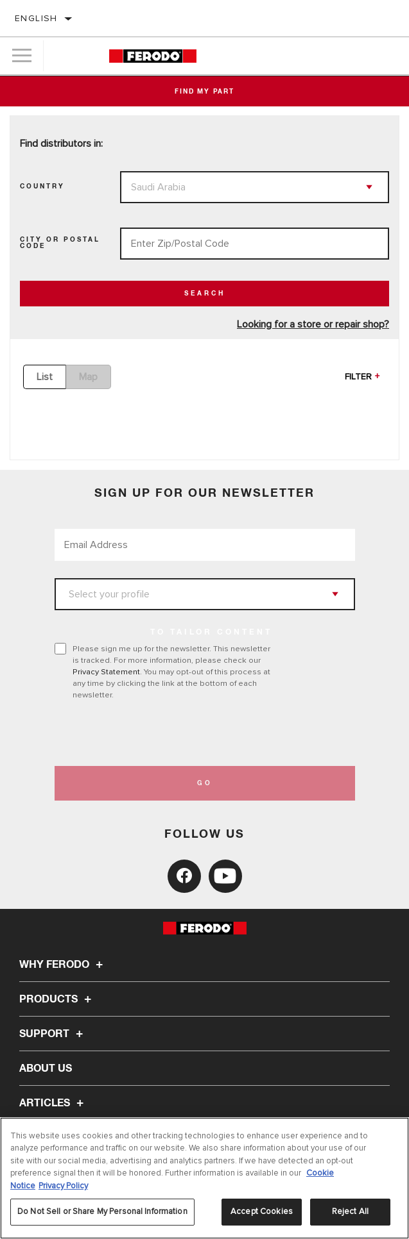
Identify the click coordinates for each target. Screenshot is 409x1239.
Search (204, 293)
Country (42, 186)
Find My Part (204, 91)
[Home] (152, 56)
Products (57, 999)
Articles (53, 1103)
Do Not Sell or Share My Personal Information (102, 1211)
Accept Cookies (262, 1211)
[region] (204, 1178)
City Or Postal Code (60, 243)
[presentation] (161, 733)
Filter (358, 376)
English (36, 18)
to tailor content (211, 632)
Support (53, 1034)
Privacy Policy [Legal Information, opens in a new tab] (63, 1186)
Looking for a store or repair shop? (313, 324)
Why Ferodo (63, 965)
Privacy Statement (106, 672)
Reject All (350, 1211)
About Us (45, 1068)
